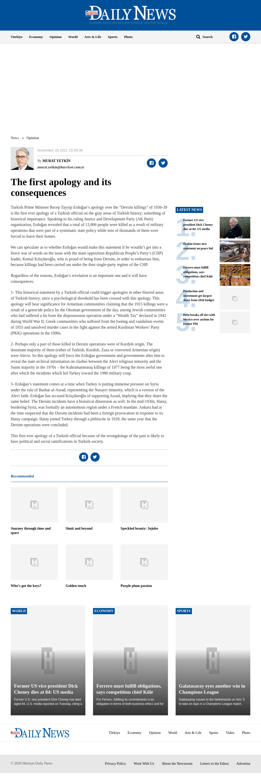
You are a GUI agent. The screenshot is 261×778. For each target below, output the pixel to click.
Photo (128, 37)
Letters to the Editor (214, 764)
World (73, 37)
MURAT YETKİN (57, 161)
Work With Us (144, 764)
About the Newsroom (177, 764)
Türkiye (17, 37)
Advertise (243, 764)
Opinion (56, 37)
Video (230, 733)
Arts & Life (92, 37)
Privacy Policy (115, 764)
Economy (36, 37)
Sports (113, 37)
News (15, 138)
